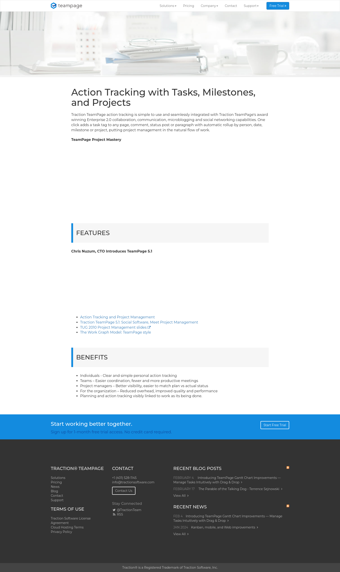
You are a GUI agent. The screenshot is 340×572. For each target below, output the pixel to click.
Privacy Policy (61, 532)
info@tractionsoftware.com (133, 482)
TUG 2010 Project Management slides (113, 327)
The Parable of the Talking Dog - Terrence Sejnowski (240, 489)
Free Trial (277, 6)
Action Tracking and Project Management (117, 317)
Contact (231, 6)
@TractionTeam (126, 510)
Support (251, 6)
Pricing (188, 6)
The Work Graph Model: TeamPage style (115, 332)
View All (179, 496)
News (55, 487)
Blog (54, 491)
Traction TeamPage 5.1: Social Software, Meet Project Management (139, 322)
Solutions (168, 6)
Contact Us (123, 491)
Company (209, 6)
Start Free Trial (275, 425)
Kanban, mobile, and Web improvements (223, 527)
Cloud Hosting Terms (67, 527)
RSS (117, 514)
